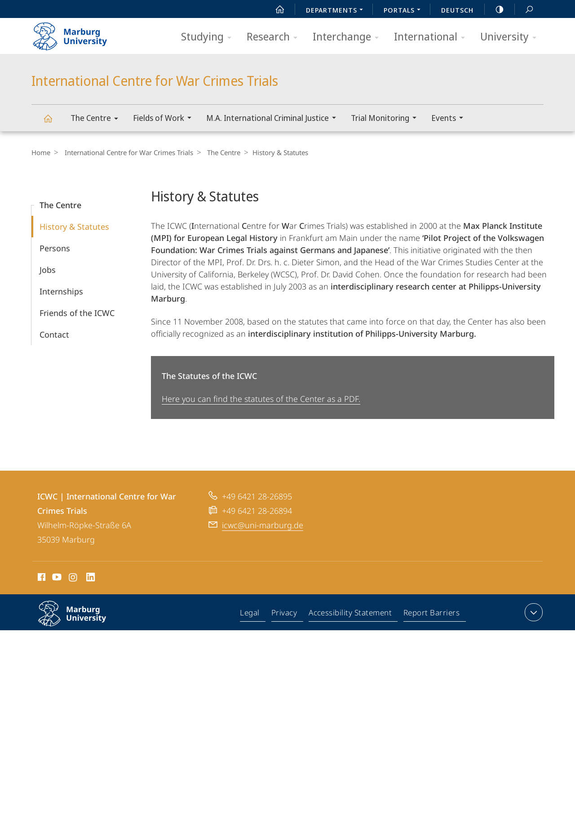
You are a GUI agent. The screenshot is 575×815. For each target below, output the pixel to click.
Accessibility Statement (351, 614)
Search (524, 9)
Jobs (48, 269)
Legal (252, 614)
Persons (55, 248)
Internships (61, 291)
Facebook (40, 578)
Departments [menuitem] (337, 10)
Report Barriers (431, 614)
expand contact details (532, 612)
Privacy (285, 614)
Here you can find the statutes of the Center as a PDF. (261, 398)
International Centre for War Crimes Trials (53, 122)
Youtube (56, 578)
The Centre (97, 119)
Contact (54, 334)
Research (275, 37)
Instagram (73, 578)
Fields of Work (165, 118)
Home (40, 152)
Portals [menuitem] (404, 10)
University (511, 37)
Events (450, 118)
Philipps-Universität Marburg (82, 621)
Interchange (349, 37)
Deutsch (457, 9)
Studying (209, 37)
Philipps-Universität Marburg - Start (79, 33)
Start (275, 9)
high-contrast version (494, 9)
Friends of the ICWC (77, 312)
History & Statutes (74, 226)
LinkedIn (91, 578)
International (432, 37)
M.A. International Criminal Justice (274, 118)
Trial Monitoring (386, 118)
